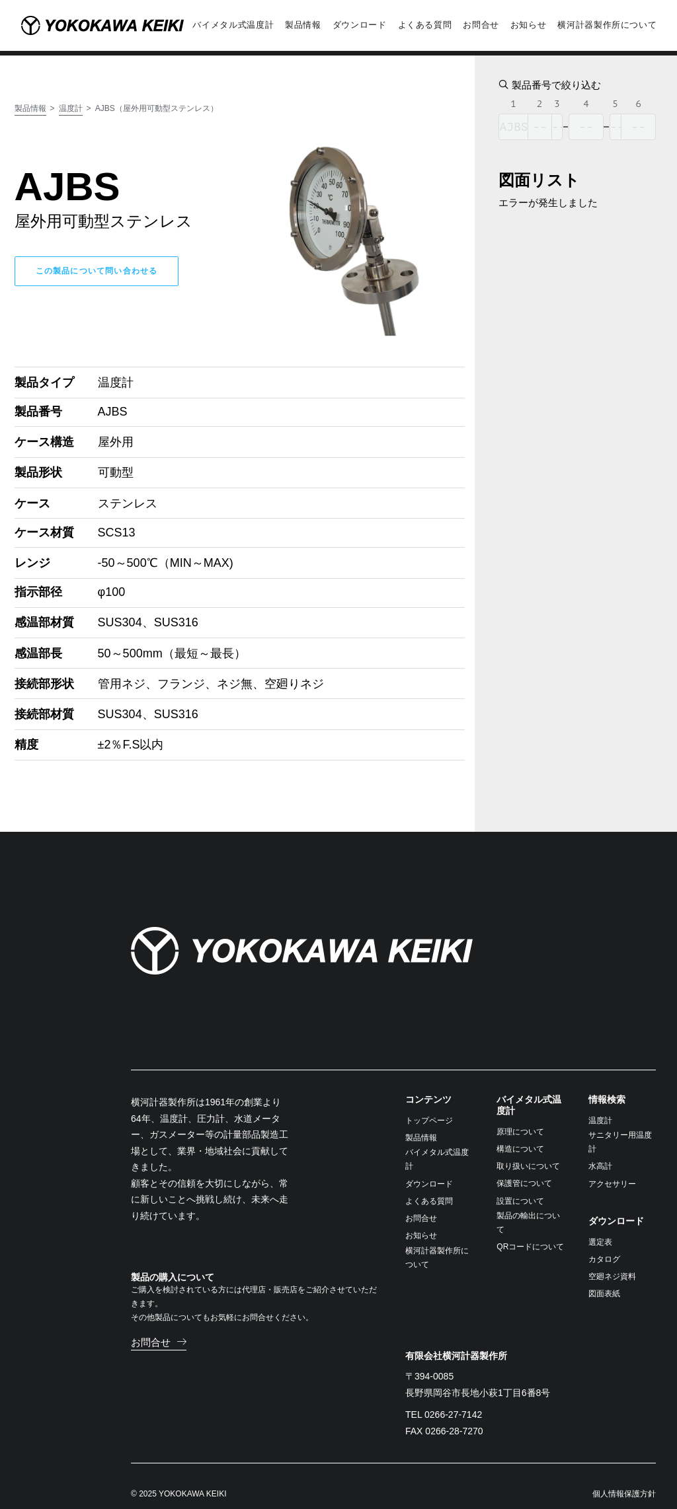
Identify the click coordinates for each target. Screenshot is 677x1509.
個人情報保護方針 (624, 1479)
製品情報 (30, 93)
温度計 (71, 93)
